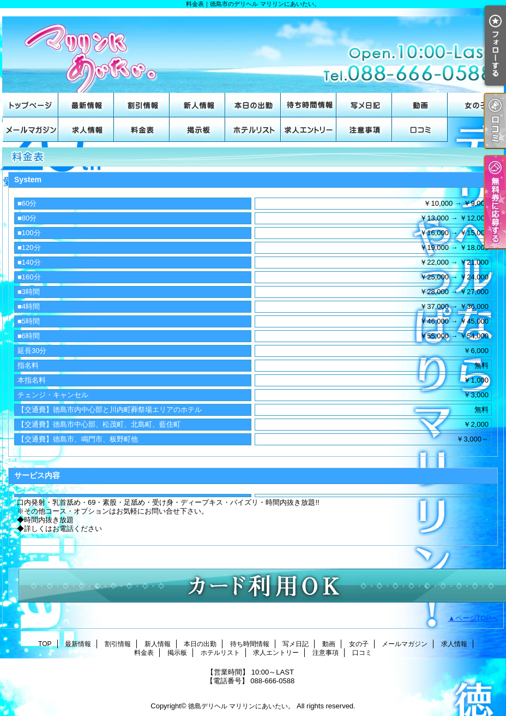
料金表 (142, 129)
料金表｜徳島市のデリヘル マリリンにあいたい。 (253, 50)
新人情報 (197, 105)
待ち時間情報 (308, 105)
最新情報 (86, 105)
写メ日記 (364, 105)
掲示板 (197, 129)
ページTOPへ (476, 618)
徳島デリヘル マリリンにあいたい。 (241, 706)
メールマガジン (30, 129)
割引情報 (142, 105)
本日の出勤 (253, 105)
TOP (30, 105)
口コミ (420, 129)
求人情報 (86, 129)
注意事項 (364, 129)
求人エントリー (308, 129)
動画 (420, 105)
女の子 (475, 105)
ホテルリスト (253, 129)
